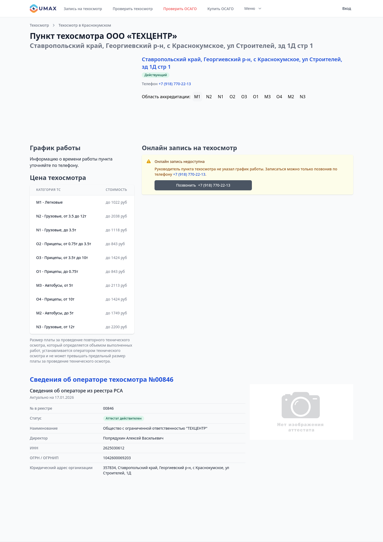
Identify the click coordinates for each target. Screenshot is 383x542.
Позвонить (203, 185)
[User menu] (345, 8)
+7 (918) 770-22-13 (175, 83)
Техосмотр (39, 25)
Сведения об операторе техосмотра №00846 (101, 379)
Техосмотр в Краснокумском (85, 25)
